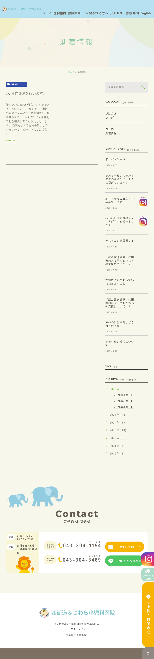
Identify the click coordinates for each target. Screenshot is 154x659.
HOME (71, 72)
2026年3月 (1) (124, 401)
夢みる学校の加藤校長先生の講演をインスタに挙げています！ (119, 179)
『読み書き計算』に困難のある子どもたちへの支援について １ (119, 303)
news (14, 84)
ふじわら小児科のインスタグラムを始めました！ (119, 221)
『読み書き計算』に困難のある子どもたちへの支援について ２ (119, 260)
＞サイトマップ (77, 628)
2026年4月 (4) (124, 395)
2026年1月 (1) (124, 407)
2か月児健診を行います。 (26, 93)
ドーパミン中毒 (115, 159)
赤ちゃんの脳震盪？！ (119, 240)
